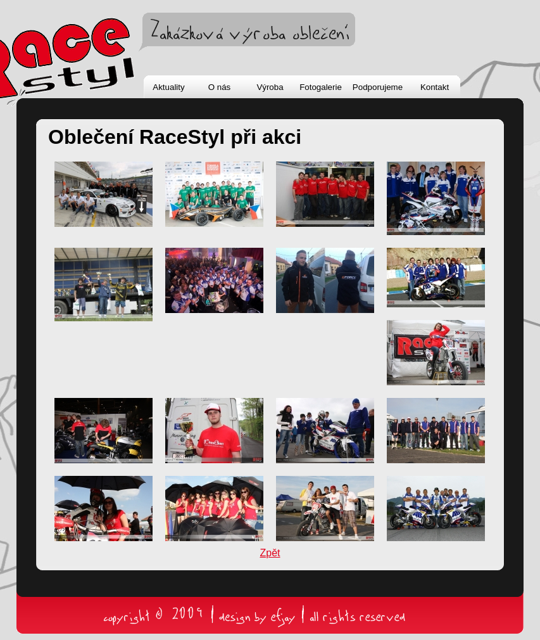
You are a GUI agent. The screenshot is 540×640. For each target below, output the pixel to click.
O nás (219, 87)
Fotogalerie (320, 87)
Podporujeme (378, 87)
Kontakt (434, 87)
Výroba (269, 87)
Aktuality (168, 87)
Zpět (270, 552)
